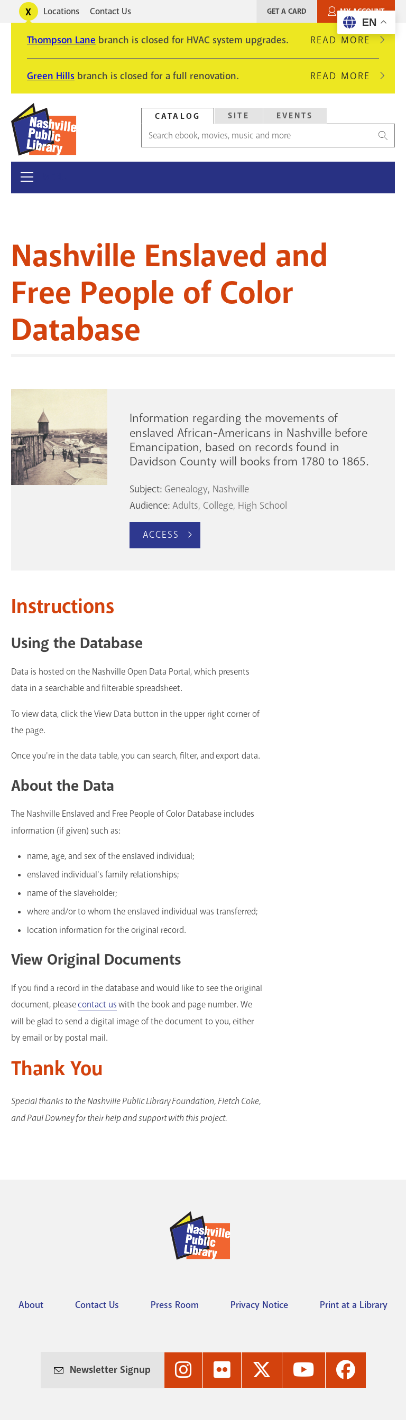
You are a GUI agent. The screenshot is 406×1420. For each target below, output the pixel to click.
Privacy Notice (259, 1305)
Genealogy (186, 489)
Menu (55, 177)
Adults (185, 505)
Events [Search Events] (294, 115)
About (31, 1305)
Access (161, 534)
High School (262, 505)
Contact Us (110, 11)
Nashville (231, 489)
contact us (97, 1004)
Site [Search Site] (239, 115)
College (218, 505)
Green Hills (51, 76)
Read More (344, 40)
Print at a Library (353, 1305)
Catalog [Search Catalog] (177, 116)
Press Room (175, 1305)
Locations (61, 11)
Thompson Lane (61, 40)
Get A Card (286, 11)
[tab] (177, 116)
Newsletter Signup (110, 1369)
